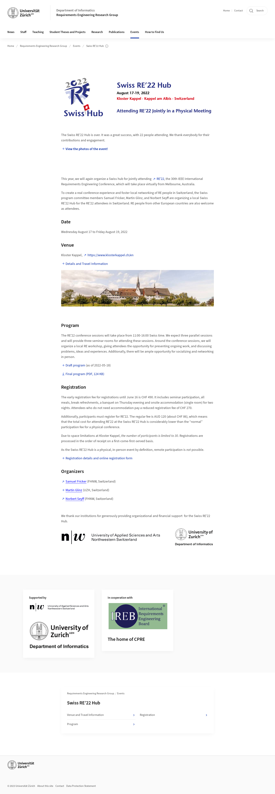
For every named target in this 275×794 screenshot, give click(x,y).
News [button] (10, 32)
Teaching (38, 32)
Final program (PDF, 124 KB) (85, 374)
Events (76, 46)
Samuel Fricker (76, 481)
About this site (45, 786)
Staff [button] (23, 32)
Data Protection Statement (81, 786)
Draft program (75, 365)
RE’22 (160, 179)
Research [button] (97, 32)
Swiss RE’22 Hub (97, 46)
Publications (116, 32)
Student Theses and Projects (67, 32)
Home (226, 11)
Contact (238, 11)
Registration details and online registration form (99, 458)
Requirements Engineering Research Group (87, 15)
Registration (174, 715)
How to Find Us (154, 32)
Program (101, 724)
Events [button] (134, 32)
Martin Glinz (74, 490)
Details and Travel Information (87, 264)
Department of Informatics (75, 10)
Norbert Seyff (75, 499)
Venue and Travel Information (101, 715)
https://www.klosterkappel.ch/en (111, 255)
